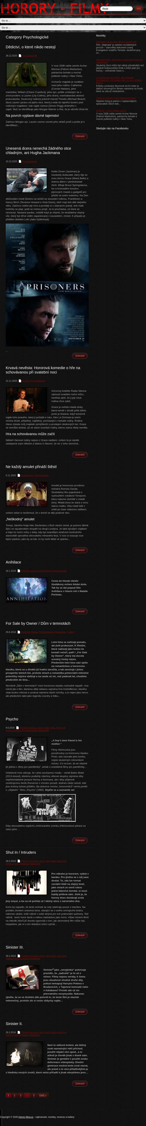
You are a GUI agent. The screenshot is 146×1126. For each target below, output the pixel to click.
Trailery (70, 632)
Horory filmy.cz (25, 1117)
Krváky (25, 381)
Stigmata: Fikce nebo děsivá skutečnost (116, 42)
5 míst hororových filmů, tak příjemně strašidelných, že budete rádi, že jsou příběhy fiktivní (119, 80)
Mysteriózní (27, 475)
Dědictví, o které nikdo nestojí (111, 110)
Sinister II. (14, 1024)
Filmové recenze (29, 571)
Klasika (17, 730)
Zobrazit (79, 136)
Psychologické (29, 55)
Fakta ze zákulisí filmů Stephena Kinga (116, 98)
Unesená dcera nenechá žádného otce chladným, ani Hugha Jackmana (38, 150)
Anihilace (13, 562)
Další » (42, 1095)
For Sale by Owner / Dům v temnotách (38, 623)
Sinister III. (15, 947)
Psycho (12, 719)
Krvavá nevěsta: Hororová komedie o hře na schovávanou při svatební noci (43, 370)
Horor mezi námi (46, 727)
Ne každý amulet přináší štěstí (31, 467)
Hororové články (29, 632)
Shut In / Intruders (21, 852)
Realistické (60, 632)
